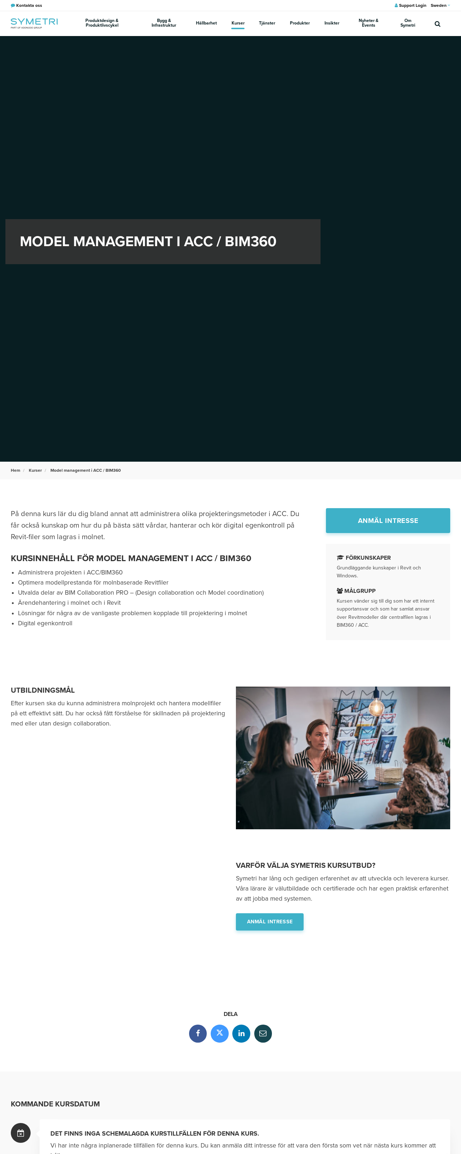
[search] (437, 23)
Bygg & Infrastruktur (164, 23)
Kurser (238, 23)
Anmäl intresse (388, 520)
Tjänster (267, 23)
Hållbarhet (207, 23)
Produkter (299, 23)
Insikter (330, 23)
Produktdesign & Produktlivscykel (102, 23)
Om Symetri (407, 23)
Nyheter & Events (367, 23)
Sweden (440, 5)
